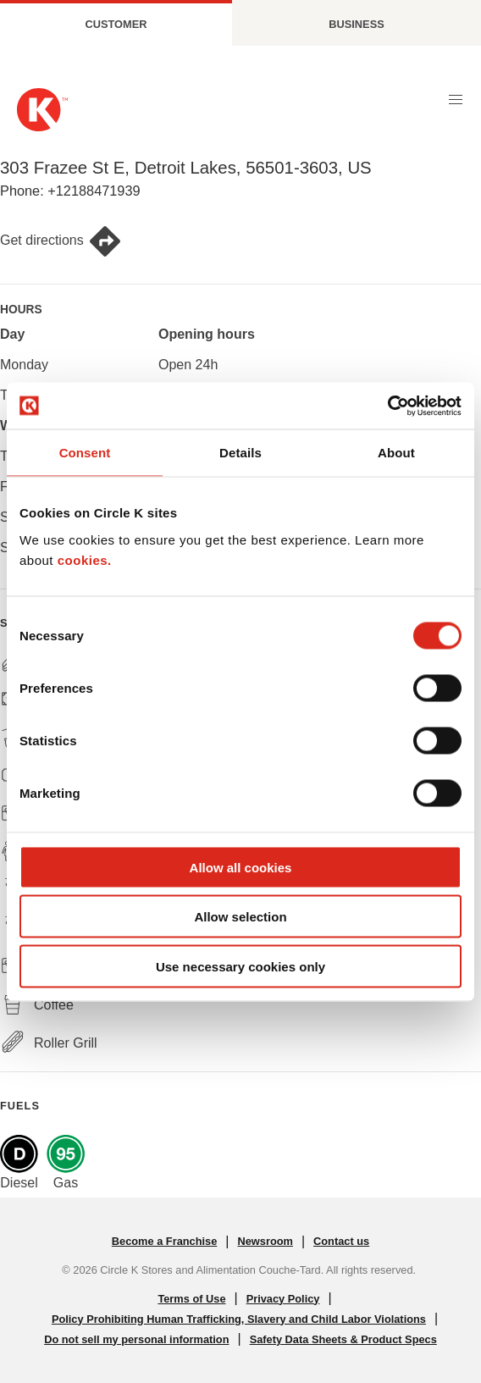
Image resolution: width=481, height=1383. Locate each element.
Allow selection (240, 917)
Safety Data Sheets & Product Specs (343, 1339)
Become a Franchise (164, 1241)
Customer (116, 24)
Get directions (61, 241)
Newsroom (264, 1241)
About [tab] (396, 452)
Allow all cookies (241, 867)
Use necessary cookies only (240, 966)
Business (356, 24)
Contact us (341, 1241)
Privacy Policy (283, 1298)
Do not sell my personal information (136, 1339)
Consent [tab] (85, 452)
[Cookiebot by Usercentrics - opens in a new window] (387, 406)
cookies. (85, 559)
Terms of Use (191, 1298)
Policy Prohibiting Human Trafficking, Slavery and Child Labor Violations (239, 1319)
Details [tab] (240, 452)
